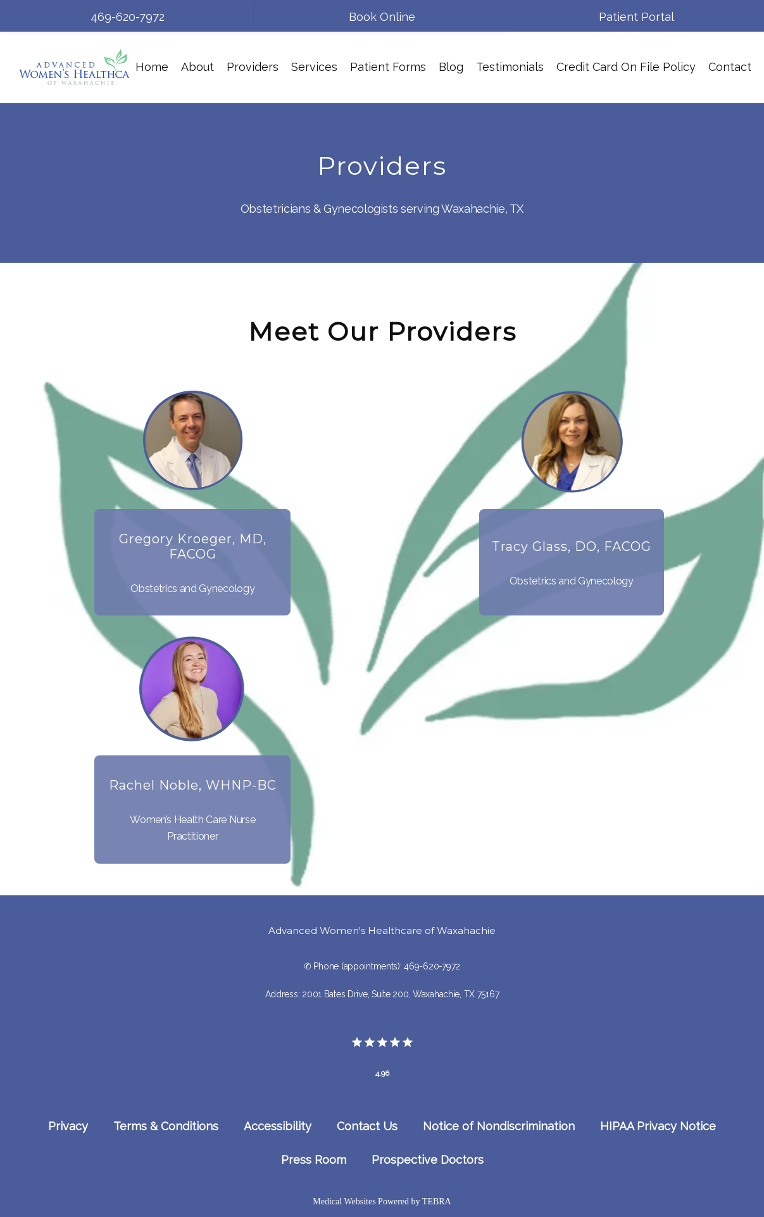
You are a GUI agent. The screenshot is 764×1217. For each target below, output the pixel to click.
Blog (451, 66)
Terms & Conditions (165, 1126)
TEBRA (436, 1201)
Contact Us (367, 1126)
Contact (729, 66)
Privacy (68, 1126)
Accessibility (277, 1126)
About (197, 66)
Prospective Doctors (428, 1159)
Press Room (313, 1159)
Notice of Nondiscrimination (499, 1126)
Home (151, 66)
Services (314, 66)
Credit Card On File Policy (626, 66)
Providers (253, 66)
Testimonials (510, 66)
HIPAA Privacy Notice (658, 1126)
